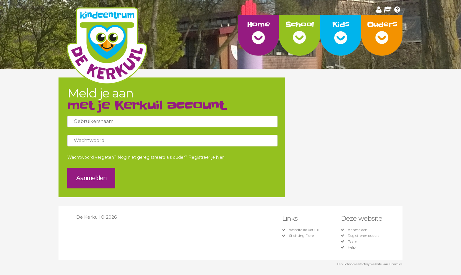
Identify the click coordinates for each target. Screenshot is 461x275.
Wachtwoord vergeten (90, 157)
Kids (340, 24)
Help (351, 247)
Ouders (382, 24)
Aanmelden (358, 230)
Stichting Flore (301, 235)
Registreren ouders (363, 235)
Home (258, 24)
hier (220, 157)
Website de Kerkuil (304, 230)
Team (352, 241)
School (299, 24)
